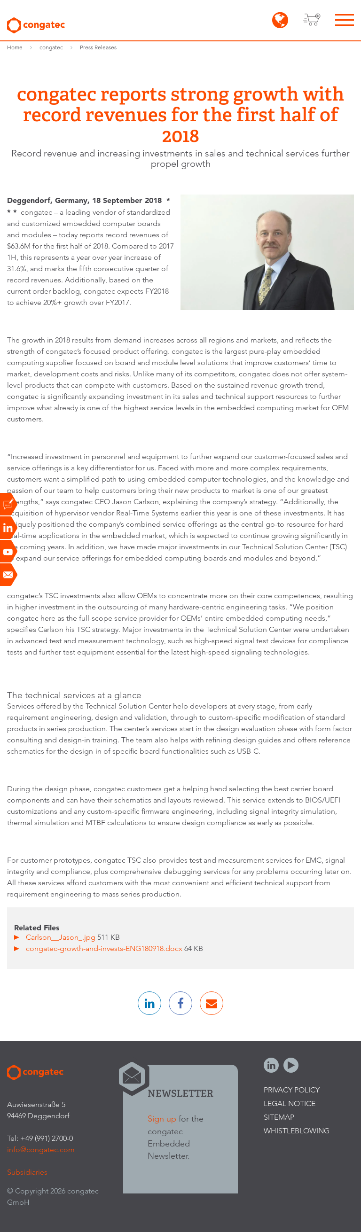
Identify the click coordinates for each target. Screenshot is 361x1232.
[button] (149, 1003)
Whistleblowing (297, 1130)
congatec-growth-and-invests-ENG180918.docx (105, 948)
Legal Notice (289, 1103)
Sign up (162, 1118)
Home (15, 47)
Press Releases (98, 47)
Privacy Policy (292, 1089)
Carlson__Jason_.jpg (61, 937)
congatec (51, 47)
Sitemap (279, 1117)
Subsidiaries (27, 1172)
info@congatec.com (41, 1149)
